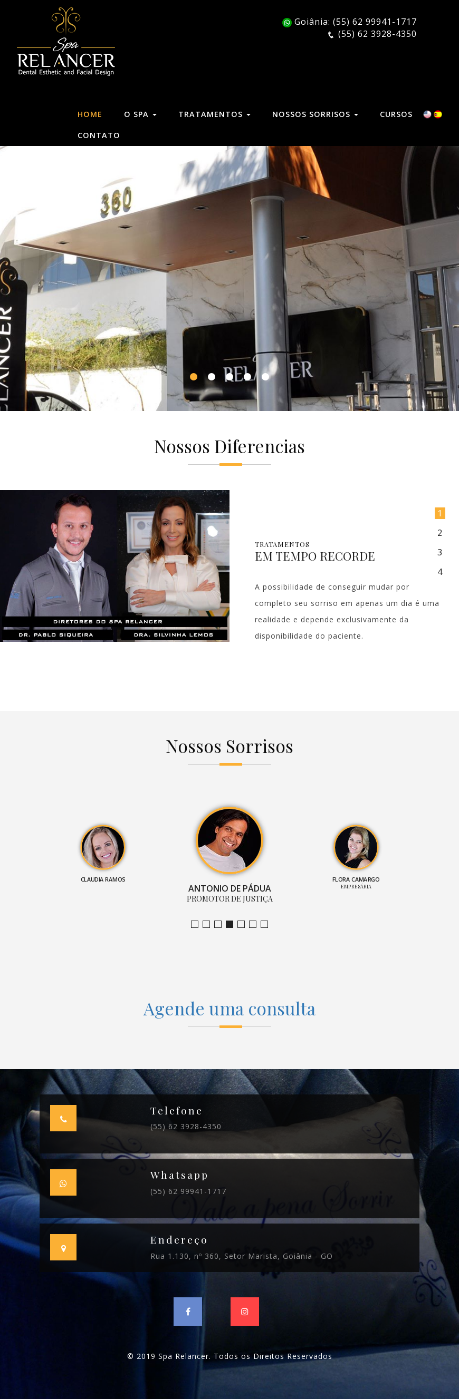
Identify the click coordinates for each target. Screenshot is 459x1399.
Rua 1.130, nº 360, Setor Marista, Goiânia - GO (241, 1256)
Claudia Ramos (221, 924)
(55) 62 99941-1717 (188, 1191)
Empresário (267, 924)
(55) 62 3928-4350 (186, 1126)
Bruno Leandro (209, 924)
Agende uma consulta (229, 1008)
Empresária (244, 924)
